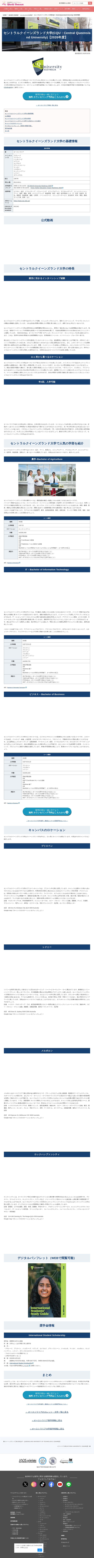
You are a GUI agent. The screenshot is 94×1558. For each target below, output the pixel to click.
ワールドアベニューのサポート (20, 1508)
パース (41, 1505)
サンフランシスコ (44, 1543)
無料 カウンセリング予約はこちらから (50, 97)
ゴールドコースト (44, 1510)
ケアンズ (42, 1514)
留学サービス (58, 9)
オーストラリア (42, 1501)
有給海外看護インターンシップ (73, 1530)
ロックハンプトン (44, 1522)
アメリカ (40, 1537)
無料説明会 (86, 9)
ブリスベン (42, 1506)
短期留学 (65, 1501)
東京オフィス (66, 1550)
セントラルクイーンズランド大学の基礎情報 (19, 115)
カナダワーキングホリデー (72, 1510)
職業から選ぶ (19, 9)
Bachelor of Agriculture (13, 564)
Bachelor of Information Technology (16, 689)
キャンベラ (42, 1518)
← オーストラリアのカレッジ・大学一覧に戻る (47, 1417)
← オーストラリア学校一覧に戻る (47, 107)
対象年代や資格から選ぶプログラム (20, 1529)
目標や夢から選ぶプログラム (68, 1497)
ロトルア (42, 1555)
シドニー (42, 1503)
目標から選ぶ (8, 9)
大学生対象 (15, 1534)
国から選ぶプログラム (41, 1497)
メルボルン (42, 1516)
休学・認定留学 (67, 1524)
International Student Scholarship (21, 1366)
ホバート (42, 1512)
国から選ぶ (28, 9)
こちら (15, 1547)
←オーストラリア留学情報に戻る (47, 1425)
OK (27, 1550)
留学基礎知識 (14, 1525)
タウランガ (42, 1557)
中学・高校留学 (67, 1518)
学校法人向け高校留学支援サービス (20, 1542)
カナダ (39, 1526)
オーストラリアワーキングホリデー (74, 1508)
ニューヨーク (43, 1541)
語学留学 (65, 1505)
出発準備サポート (19, 1510)
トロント (42, 1530)
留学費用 (67, 9)
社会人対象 (15, 1536)
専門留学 (65, 1522)
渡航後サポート (18, 1512)
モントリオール (44, 1534)
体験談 (63, 1540)
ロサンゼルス (43, 1539)
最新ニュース (76, 9)
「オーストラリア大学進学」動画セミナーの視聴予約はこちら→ (47, 824)
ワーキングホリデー (68, 1506)
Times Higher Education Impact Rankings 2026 (46, 189)
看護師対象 (15, 1538)
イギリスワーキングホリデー (72, 1516)
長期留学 (65, 1503)
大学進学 (65, 1520)
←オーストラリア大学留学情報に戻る (47, 1433)
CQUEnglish (8, 87)
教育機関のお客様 (65, 3)
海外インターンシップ (68, 1526)
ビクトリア (42, 1532)
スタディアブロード (68, 1534)
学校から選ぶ (38, 9)
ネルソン (42, 1553)
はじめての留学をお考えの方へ (20, 1505)
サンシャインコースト (45, 1520)
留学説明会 (64, 1543)
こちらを (26, 1368)
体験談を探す (48, 9)
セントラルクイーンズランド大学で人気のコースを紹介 (23, 122)
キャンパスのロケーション (13, 125)
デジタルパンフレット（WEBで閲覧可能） (19, 127)
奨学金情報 (8, 130)
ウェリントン (43, 1551)
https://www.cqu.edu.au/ (22, 202)
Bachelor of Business (12, 804)
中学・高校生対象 (17, 1532)
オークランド (43, 1549)
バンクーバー (43, 1528)
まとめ (7, 132)
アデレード (42, 1508)
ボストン (42, 1545)
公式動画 (8, 117)
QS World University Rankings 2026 (39, 187)
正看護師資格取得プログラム (72, 1532)
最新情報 (13, 1522)
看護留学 (65, 1528)
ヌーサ (41, 1524)
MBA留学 (65, 1535)
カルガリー (42, 1535)
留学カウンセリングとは (18, 1506)
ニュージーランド (42, 1547)
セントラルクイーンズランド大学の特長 (18, 120)
